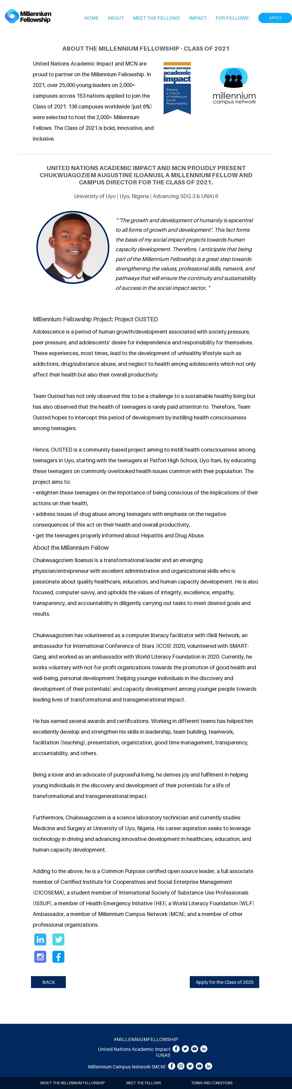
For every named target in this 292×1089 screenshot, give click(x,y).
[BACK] (48, 982)
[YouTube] (194, 1048)
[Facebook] (176, 1048)
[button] (115, 17)
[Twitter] (185, 1048)
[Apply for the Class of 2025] (224, 982)
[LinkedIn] (203, 1048)
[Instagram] (180, 1066)
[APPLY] (275, 18)
